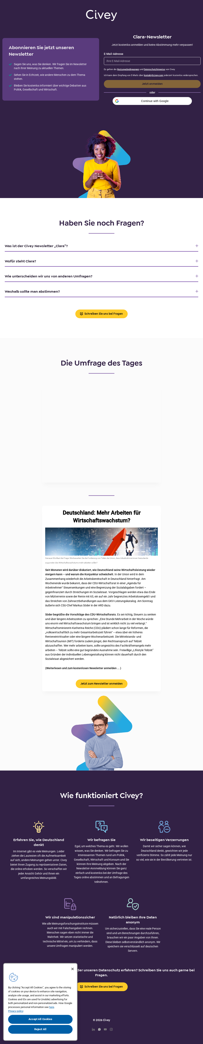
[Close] (72, 969)
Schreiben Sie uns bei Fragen (101, 313)
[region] (40, 1002)
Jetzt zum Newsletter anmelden (101, 683)
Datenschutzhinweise (154, 69)
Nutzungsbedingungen (128, 69)
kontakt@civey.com (153, 75)
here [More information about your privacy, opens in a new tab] (51, 1007)
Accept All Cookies (40, 1019)
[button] (152, 101)
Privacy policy (15, 1011)
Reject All (40, 1029)
